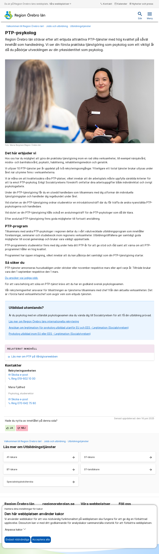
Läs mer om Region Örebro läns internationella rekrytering (44, 321)
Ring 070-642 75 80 (22, 403)
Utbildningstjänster (80, 26)
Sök (140, 15)
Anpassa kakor (15, 529)
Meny (150, 15)
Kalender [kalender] (120, 4)
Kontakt (106, 4)
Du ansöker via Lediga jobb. (21, 277)
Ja (9, 427)
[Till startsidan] (25, 15)
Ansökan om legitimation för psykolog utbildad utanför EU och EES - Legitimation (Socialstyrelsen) (69, 327)
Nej (21, 427)
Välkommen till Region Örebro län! (25, 26)
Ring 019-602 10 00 (21, 378)
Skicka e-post (18, 374)
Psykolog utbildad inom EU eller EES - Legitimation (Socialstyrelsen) (50, 333)
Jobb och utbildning (57, 26)
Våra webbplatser (60, 4)
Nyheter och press (141, 4)
